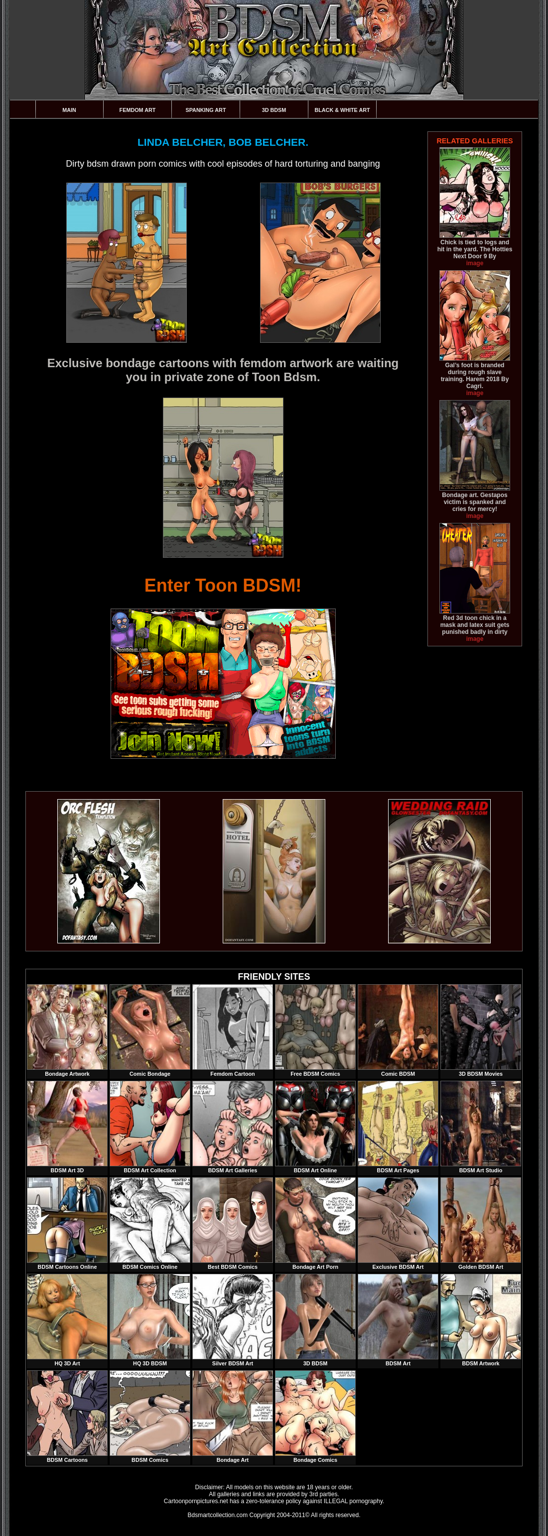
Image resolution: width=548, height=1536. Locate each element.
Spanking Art (206, 110)
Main (69, 110)
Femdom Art (138, 110)
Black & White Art (342, 110)
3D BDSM (274, 110)
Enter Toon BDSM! (222, 585)
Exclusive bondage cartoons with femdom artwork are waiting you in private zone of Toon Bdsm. (223, 370)
